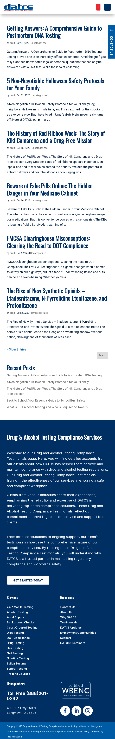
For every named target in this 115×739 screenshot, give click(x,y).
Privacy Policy (82, 731)
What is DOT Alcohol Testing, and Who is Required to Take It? (47, 407)
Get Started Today (28, 580)
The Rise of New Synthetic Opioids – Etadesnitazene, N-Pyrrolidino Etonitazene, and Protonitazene (57, 298)
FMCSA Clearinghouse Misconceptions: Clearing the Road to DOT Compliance (48, 242)
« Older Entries (16, 349)
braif (12, 43)
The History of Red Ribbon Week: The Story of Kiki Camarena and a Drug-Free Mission (56, 137)
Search (102, 355)
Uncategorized (39, 43)
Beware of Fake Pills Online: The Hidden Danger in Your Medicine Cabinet (50, 189)
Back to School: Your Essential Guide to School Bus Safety (46, 400)
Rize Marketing (14, 736)
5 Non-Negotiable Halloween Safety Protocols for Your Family (55, 84)
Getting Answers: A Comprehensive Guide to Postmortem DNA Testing (54, 31)
